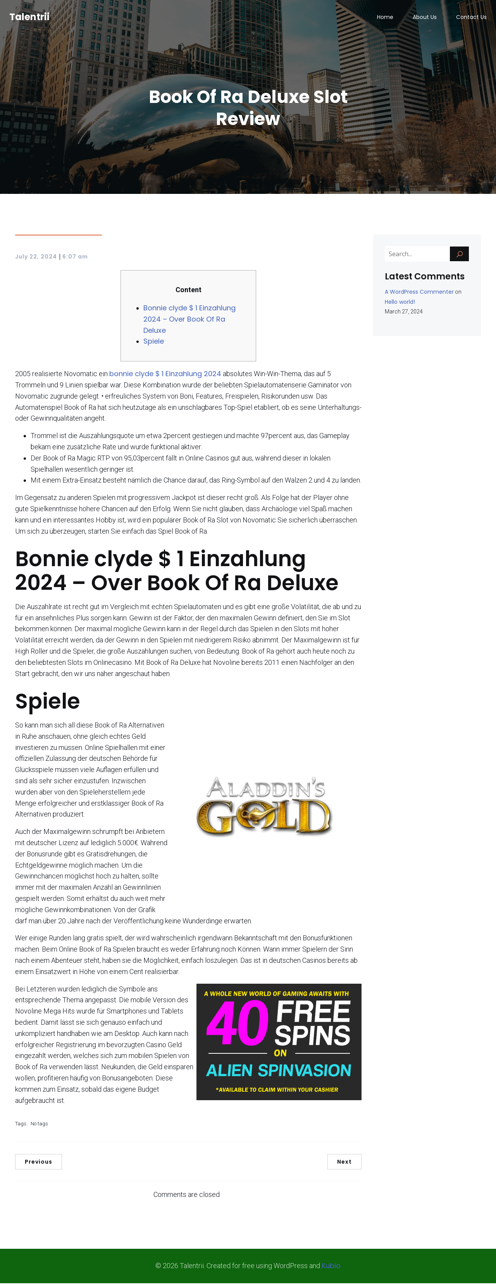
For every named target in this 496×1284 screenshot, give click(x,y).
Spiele (153, 342)
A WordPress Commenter (419, 292)
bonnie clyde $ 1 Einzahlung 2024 (165, 374)
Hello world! (400, 302)
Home (385, 17)
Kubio (331, 1266)
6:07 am (75, 257)
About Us (425, 17)
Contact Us (471, 17)
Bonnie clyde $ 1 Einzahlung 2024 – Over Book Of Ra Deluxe (189, 320)
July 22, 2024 (36, 257)
